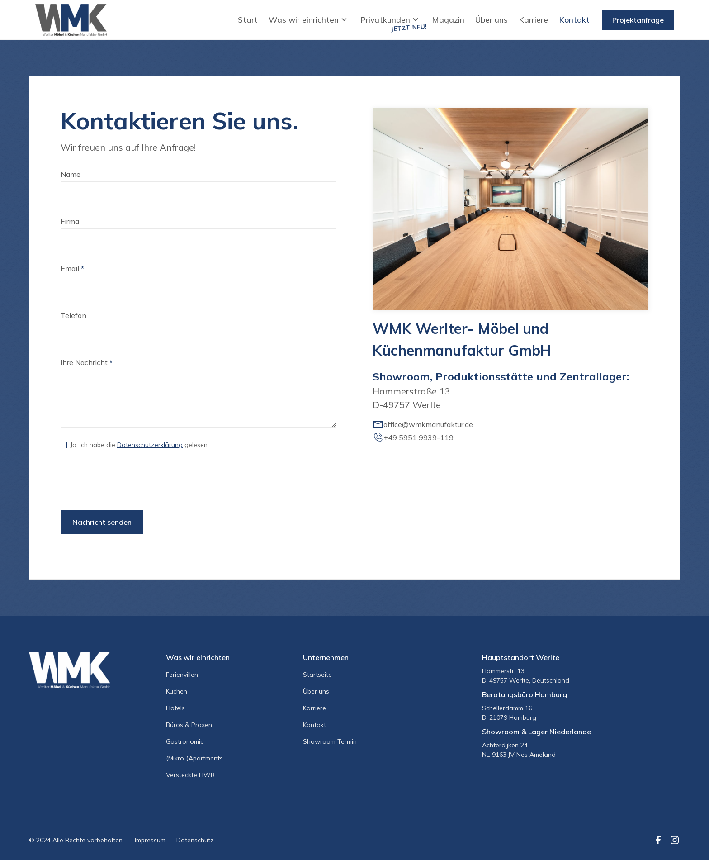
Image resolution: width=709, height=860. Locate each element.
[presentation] (129, 481)
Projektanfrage (638, 19)
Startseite (317, 674)
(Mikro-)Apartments (194, 758)
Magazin (448, 19)
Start (248, 19)
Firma (70, 221)
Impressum (150, 840)
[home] (70, 20)
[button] (309, 19)
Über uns (491, 19)
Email (72, 268)
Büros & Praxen (189, 725)
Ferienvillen (182, 674)
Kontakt (574, 19)
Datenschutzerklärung (150, 445)
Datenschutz (195, 840)
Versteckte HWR (190, 775)
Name (70, 174)
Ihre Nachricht (87, 362)
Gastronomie (185, 741)
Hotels (175, 708)
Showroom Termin (330, 741)
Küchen (176, 691)
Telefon (73, 315)
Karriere (533, 19)
